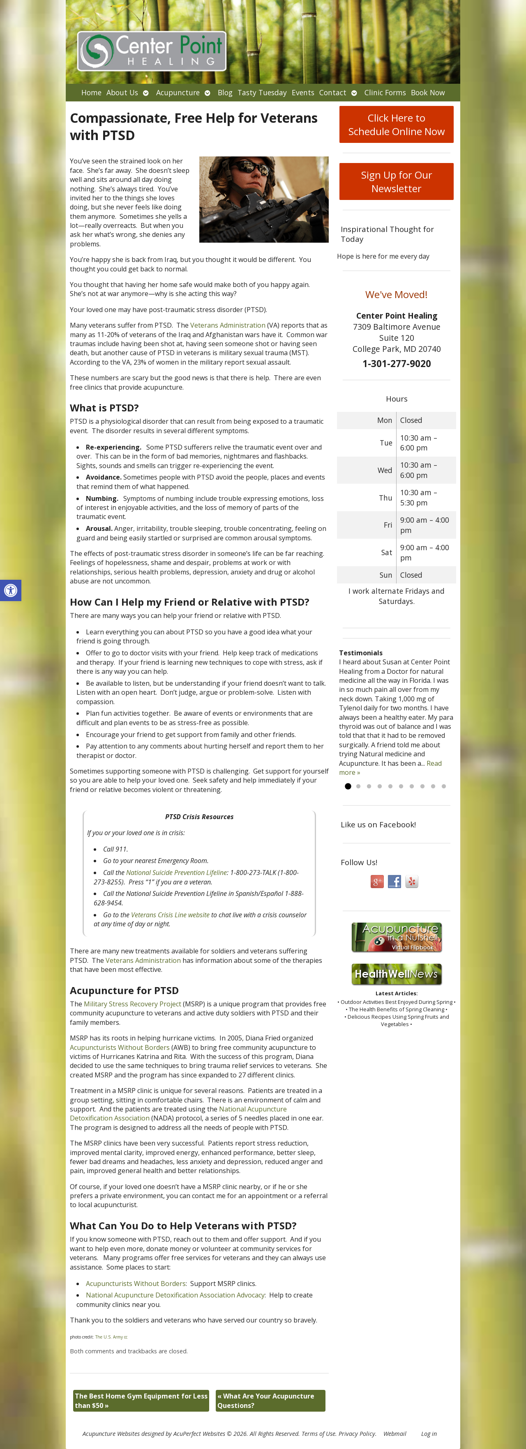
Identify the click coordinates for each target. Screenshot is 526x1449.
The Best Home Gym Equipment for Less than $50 (141, 1401)
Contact (332, 92)
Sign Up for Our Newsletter (396, 181)
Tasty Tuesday (262, 92)
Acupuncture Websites (111, 1434)
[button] (10, 590)
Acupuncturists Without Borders (120, 1047)
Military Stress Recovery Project (132, 1003)
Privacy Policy (357, 1434)
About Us (122, 92)
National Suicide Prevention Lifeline (176, 872)
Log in (429, 1434)
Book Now (428, 92)
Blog (225, 92)
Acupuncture (178, 92)
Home (91, 92)
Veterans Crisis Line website (170, 914)
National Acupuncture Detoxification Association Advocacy (175, 1295)
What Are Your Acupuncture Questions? (265, 1401)
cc (125, 1337)
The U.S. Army (109, 1337)
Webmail (394, 1434)
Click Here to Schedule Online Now (396, 124)
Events (303, 92)
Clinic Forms (385, 92)
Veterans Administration (227, 325)
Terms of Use (318, 1434)
